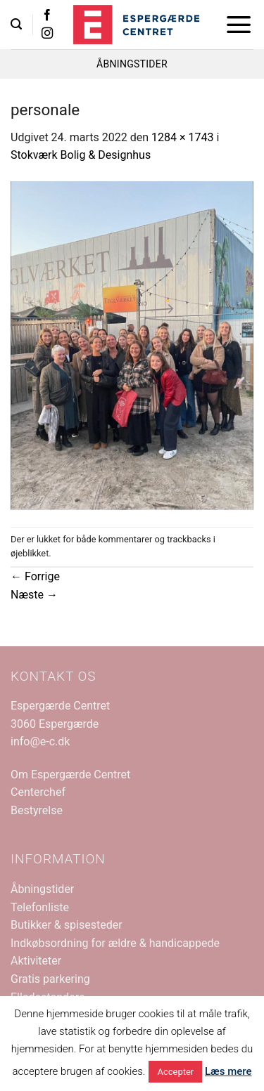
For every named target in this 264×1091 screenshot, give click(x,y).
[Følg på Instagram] (47, 33)
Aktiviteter (36, 960)
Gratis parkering (50, 979)
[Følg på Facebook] (47, 15)
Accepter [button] (175, 1071)
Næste (34, 594)
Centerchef (38, 792)
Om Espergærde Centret (70, 774)
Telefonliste (40, 907)
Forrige (35, 576)
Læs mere (228, 1071)
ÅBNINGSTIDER (132, 64)
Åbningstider (42, 889)
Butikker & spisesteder (66, 925)
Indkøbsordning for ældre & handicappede (115, 943)
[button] (16, 24)
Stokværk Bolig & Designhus (81, 155)
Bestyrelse (37, 810)
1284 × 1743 (182, 137)
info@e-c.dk (40, 741)
